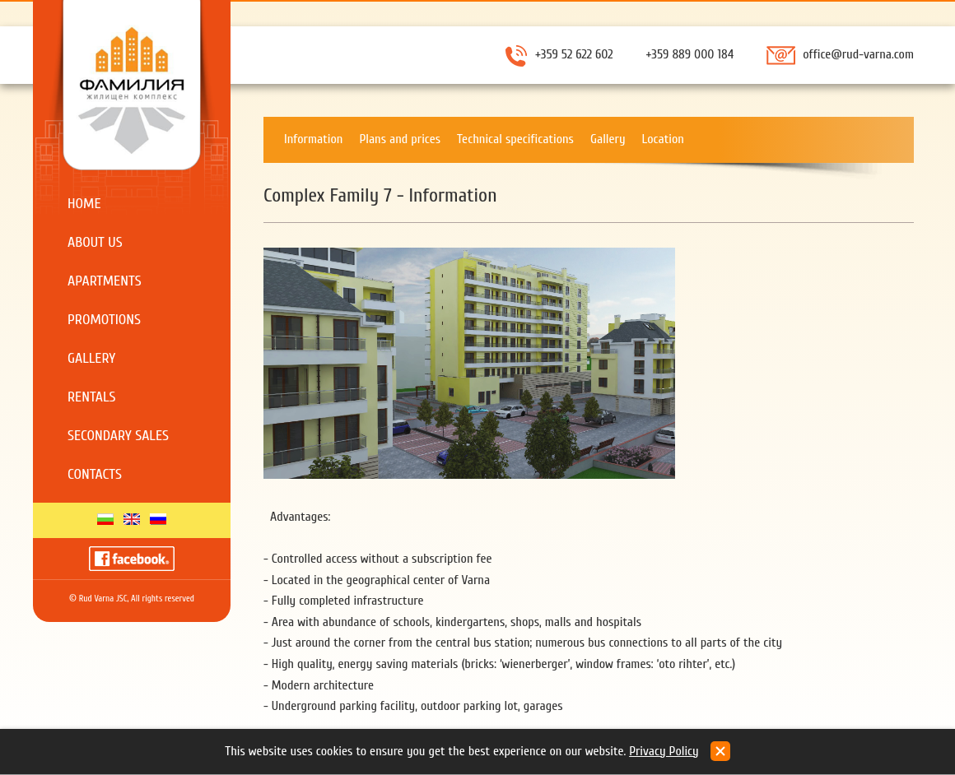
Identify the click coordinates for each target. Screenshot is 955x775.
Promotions (104, 319)
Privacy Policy (664, 751)
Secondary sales (118, 435)
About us (95, 242)
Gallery (91, 358)
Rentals (92, 397)
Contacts (95, 474)
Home (84, 203)
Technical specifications (515, 139)
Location (663, 139)
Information (313, 139)
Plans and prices (399, 139)
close (720, 751)
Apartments (105, 281)
